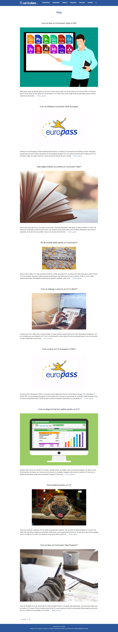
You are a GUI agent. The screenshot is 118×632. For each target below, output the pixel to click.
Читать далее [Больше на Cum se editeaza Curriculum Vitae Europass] (77, 156)
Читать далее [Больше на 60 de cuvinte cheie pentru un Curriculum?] (76, 278)
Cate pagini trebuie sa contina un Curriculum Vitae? (59, 167)
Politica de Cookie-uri (60, 628)
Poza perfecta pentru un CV (59, 485)
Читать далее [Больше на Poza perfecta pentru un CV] (73, 534)
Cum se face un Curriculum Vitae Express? (59, 545)
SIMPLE (64, 2)
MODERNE (56, 2)
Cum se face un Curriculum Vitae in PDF (59, 23)
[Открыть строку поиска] (96, 2)
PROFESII (73, 2)
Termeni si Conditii (48, 628)
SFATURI (82, 2)
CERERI (90, 2)
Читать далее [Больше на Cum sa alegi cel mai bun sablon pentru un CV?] (69, 474)
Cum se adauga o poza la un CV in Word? (59, 289)
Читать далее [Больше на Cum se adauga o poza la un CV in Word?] (48, 338)
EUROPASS (46, 2)
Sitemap (85, 628)
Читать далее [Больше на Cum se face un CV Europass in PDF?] (88, 398)
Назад (23, 619)
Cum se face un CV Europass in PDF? (59, 349)
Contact (39, 628)
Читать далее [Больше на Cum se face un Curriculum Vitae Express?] (56, 610)
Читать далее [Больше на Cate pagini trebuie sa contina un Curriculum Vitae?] (71, 232)
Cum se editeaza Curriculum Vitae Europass (59, 106)
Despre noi (33, 628)
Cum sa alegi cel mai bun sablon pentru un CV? (59, 409)
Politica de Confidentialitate (75, 628)
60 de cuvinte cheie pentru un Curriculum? (59, 242)
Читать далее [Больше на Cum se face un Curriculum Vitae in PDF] (41, 96)
